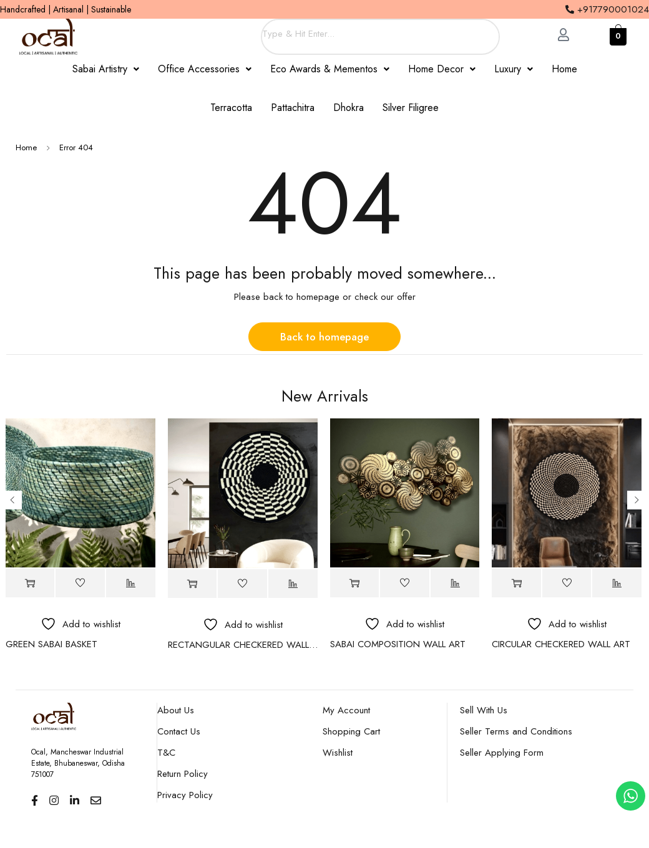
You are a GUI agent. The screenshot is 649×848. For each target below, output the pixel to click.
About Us (175, 710)
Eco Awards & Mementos (329, 69)
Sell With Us (483, 710)
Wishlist (338, 752)
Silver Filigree (411, 107)
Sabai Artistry (105, 69)
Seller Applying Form (502, 752)
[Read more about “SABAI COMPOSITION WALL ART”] (354, 583)
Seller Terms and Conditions (516, 731)
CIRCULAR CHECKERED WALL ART (561, 644)
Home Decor (442, 69)
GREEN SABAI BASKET (51, 644)
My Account (346, 710)
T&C (166, 752)
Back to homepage (324, 336)
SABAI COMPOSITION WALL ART (398, 644)
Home (564, 69)
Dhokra (348, 107)
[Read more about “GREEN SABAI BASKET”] (30, 583)
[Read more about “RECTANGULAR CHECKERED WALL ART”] (192, 584)
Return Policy (182, 774)
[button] (106, 69)
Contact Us (178, 731)
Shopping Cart (351, 731)
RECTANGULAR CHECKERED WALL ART (243, 645)
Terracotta (231, 107)
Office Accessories (204, 69)
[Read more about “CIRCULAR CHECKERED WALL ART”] (516, 583)
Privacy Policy (185, 795)
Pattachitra (293, 107)
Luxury (513, 69)
